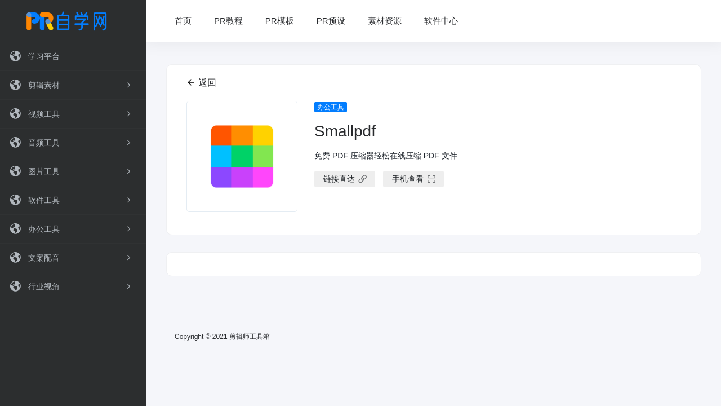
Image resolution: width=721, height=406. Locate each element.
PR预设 (331, 20)
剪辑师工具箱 (249, 337)
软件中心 (441, 20)
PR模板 (279, 20)
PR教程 (228, 20)
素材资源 (385, 20)
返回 (201, 82)
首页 (183, 20)
